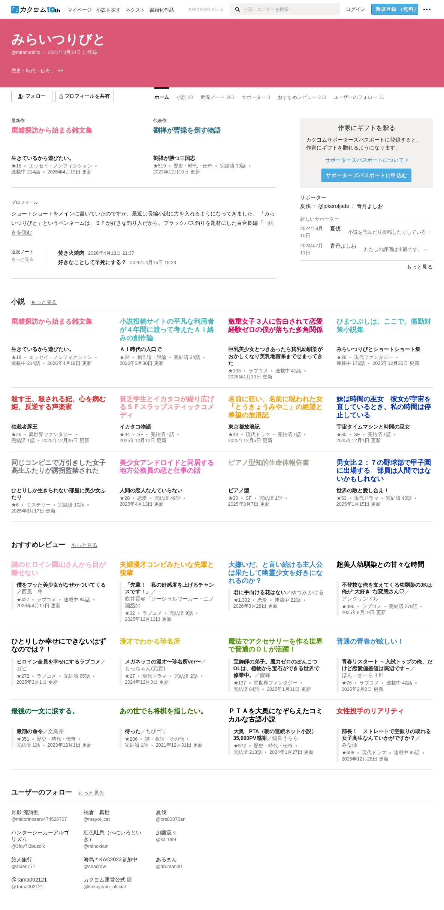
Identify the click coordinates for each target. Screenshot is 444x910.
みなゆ (349, 745)
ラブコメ (258, 371)
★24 (125, 357)
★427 (22, 599)
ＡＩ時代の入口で (140, 349)
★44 (125, 434)
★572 (239, 746)
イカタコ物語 (135, 427)
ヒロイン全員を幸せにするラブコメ (58, 662)
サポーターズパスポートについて (366, 160)
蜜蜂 (265, 675)
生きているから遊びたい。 (42, 158)
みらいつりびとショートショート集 (378, 349)
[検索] (237, 9)
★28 (341, 357)
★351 (22, 739)
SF (140, 434)
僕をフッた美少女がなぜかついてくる (61, 585)
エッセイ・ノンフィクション (60, 166)
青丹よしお (370, 206)
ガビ (21, 668)
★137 (239, 683)
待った (133, 731)
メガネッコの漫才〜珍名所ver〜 (163, 662)
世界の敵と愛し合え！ (362, 490)
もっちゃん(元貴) (145, 668)
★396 (348, 606)
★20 (125, 498)
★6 (15, 505)
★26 (16, 434)
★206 (131, 739)
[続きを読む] (143, 223)
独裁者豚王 (24, 427)
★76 (347, 683)
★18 (16, 166)
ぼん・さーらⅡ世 (363, 675)
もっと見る (22, 259)
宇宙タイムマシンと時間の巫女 (373, 427)
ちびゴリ (156, 731)
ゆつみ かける (307, 592)
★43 (233, 434)
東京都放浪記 (244, 427)
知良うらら (285, 738)
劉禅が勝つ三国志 (174, 158)
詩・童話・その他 (164, 739)
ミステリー (38, 505)
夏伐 (305, 206)
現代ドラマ (258, 434)
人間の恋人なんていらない (151, 490)
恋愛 (142, 498)
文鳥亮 (56, 731)
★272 (22, 676)
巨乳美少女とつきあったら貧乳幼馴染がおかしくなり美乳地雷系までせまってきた (275, 356)
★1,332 (241, 600)
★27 (130, 676)
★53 (341, 498)
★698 (348, 752)
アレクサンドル (360, 599)
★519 (159, 166)
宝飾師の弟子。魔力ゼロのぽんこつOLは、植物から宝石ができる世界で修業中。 (276, 668)
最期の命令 (29, 731)
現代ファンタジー (373, 357)
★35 (341, 434)
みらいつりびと (58, 39)
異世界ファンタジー (51, 434)
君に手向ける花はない (259, 592)
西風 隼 (32, 592)
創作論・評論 (151, 357)
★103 (234, 371)
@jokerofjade (333, 206)
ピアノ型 (238, 490)
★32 (130, 613)
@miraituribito (25, 52)
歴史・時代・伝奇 (192, 166)
